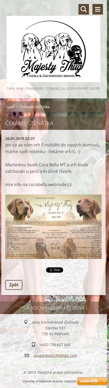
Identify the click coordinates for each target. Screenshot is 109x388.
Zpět (13, 285)
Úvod (9, 106)
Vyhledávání (83, 9)
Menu (97, 9)
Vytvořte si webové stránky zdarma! (49, 381)
